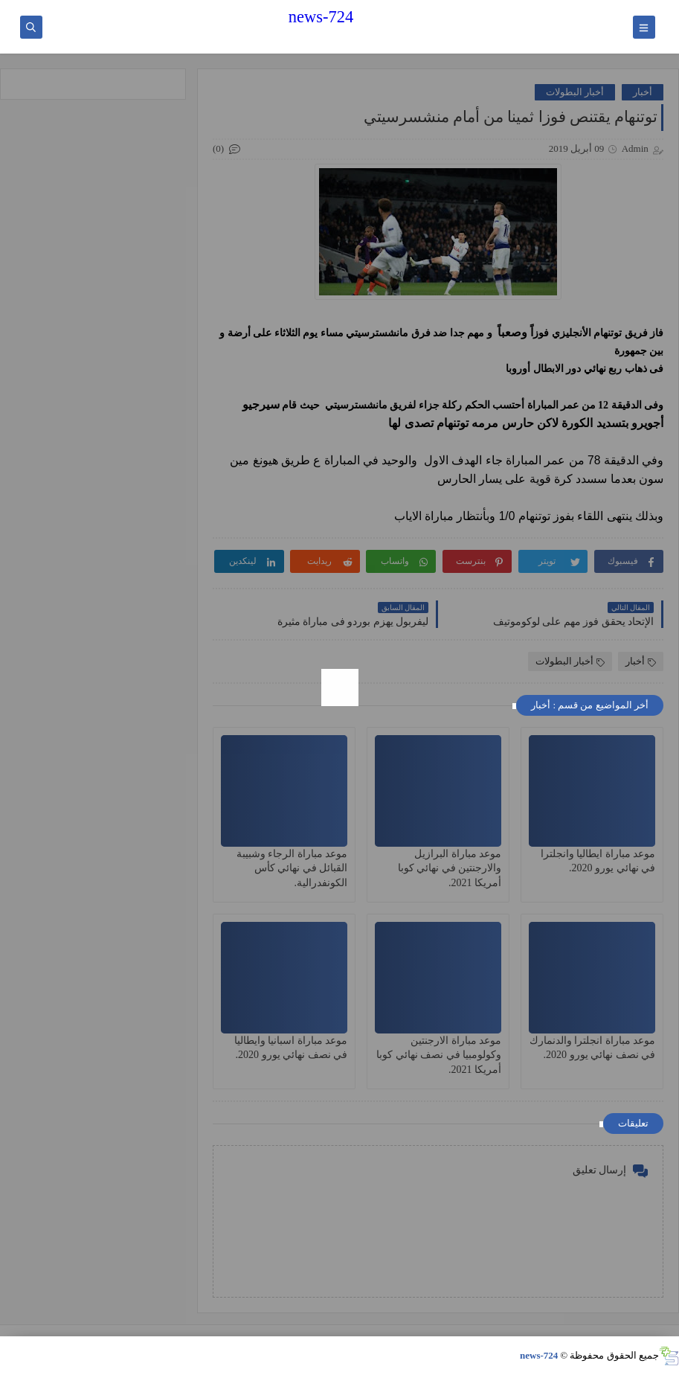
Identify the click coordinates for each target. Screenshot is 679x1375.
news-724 (321, 16)
